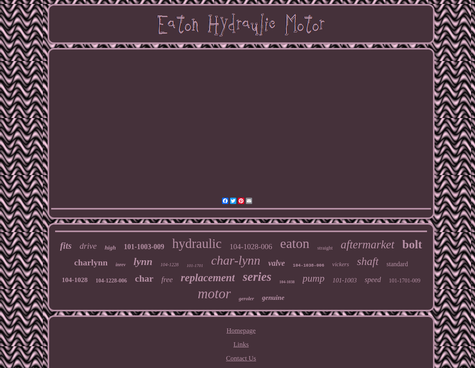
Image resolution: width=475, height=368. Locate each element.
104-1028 (75, 280)
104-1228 (169, 264)
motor (214, 293)
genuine (273, 297)
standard (397, 264)
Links (241, 344)
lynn (143, 261)
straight (325, 248)
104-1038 (287, 282)
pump (314, 278)
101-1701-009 (404, 281)
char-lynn (235, 260)
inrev (120, 264)
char (144, 278)
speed (373, 280)
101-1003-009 (144, 247)
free (167, 279)
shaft (367, 261)
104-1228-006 (111, 281)
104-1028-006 (251, 246)
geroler (246, 298)
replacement (208, 278)
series (257, 277)
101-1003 (345, 280)
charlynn (90, 262)
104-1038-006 (308, 265)
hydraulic (197, 243)
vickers (340, 264)
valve (276, 263)
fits (65, 246)
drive (88, 246)
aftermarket (367, 244)
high (110, 247)
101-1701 (194, 265)
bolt (412, 244)
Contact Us (241, 358)
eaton (295, 243)
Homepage (241, 330)
